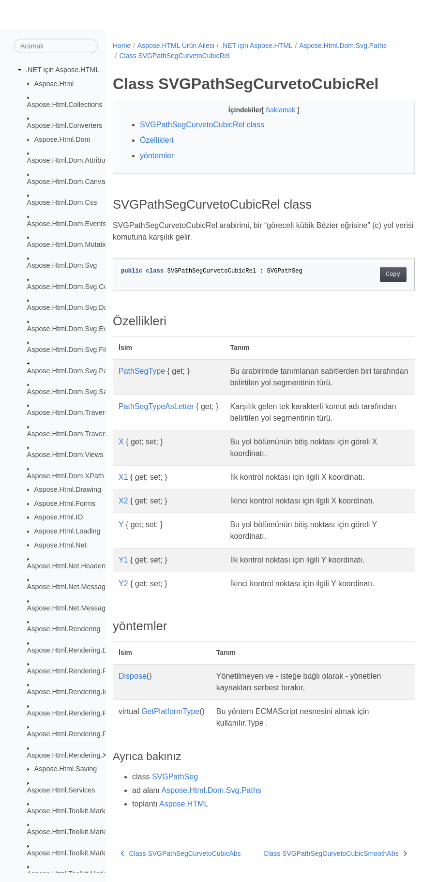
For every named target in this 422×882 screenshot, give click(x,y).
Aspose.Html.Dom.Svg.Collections (80, 286)
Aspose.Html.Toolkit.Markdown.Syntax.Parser (97, 853)
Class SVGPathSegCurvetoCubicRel (268, 56)
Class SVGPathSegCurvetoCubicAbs (181, 853)
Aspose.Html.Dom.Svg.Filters (72, 349)
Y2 (123, 583)
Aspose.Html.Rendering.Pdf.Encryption (87, 734)
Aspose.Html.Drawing (67, 489)
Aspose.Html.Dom (62, 139)
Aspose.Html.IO (58, 517)
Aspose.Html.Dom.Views (65, 454)
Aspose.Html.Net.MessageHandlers (82, 608)
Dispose (133, 676)
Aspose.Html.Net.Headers (67, 566)
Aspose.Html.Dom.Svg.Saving (74, 391)
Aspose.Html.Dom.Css (62, 202)
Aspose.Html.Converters (65, 125)
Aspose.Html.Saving (65, 769)
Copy (371, 274)
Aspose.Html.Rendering (64, 629)
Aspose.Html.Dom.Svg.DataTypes (80, 307)
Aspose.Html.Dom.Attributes (71, 160)
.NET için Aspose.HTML (63, 70)
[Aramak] (56, 46)
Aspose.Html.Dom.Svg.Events (74, 328)
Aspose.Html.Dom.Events (66, 223)
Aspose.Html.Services (61, 789)
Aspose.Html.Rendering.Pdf (70, 713)
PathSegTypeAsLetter (156, 406)
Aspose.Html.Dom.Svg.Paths (72, 370)
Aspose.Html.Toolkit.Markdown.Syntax (86, 811)
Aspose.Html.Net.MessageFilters (78, 587)
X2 (123, 501)
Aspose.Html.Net (60, 544)
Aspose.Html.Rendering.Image (74, 692)
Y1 (123, 560)
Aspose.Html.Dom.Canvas (68, 181)
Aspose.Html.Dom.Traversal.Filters (81, 434)
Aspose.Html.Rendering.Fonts (73, 671)
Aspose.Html (54, 83)
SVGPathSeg (175, 777)
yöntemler (157, 156)
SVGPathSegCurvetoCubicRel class (202, 125)
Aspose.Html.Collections (65, 104)
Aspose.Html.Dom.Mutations (71, 244)
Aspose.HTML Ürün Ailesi (175, 45)
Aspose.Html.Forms (64, 503)
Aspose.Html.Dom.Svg (62, 265)
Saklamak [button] (270, 110)
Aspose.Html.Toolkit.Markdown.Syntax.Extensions (104, 832)
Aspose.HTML (183, 804)
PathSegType (142, 371)
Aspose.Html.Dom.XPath (65, 475)
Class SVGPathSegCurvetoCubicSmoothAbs (314, 853)
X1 (123, 477)
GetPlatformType (170, 711)
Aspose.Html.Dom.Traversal (70, 412)
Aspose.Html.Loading (67, 531)
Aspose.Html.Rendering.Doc (71, 650)
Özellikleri (156, 140)
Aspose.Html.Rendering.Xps (71, 755)
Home (122, 45)
